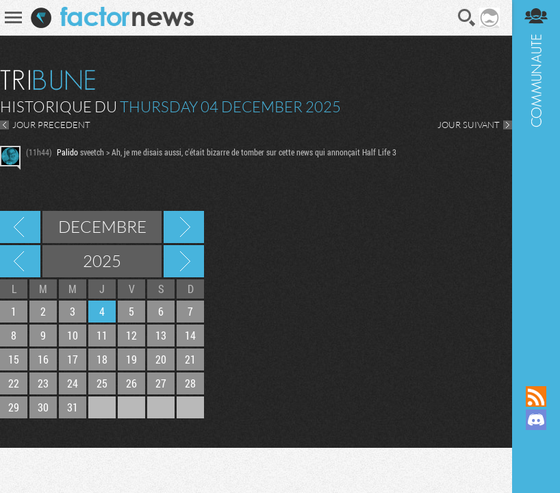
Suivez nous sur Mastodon (536, 443)
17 (72, 359)
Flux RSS (536, 396)
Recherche (467, 18)
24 (72, 383)
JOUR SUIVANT (468, 124)
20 (160, 359)
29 (13, 407)
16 (43, 359)
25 (102, 383)
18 (102, 359)
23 (43, 383)
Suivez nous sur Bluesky (536, 466)
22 (13, 383)
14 (190, 335)
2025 (102, 261)
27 (160, 383)
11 (102, 335)
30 (43, 407)
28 (190, 383)
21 (190, 359)
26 (131, 383)
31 (72, 407)
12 (131, 335)
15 (13, 359)
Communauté (536, 179)
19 (131, 359)
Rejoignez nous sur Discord (536, 419)
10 (72, 335)
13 (160, 335)
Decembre (102, 226)
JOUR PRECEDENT (51, 124)
